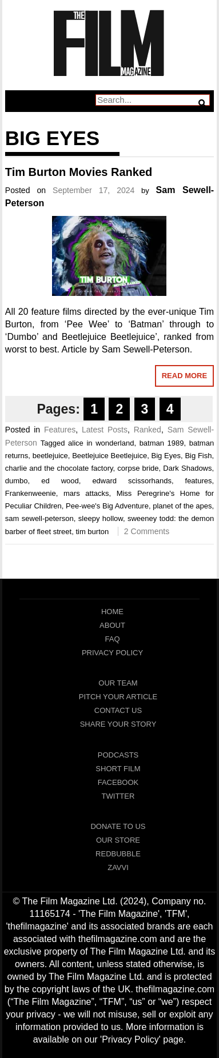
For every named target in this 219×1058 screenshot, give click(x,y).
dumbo (16, 480)
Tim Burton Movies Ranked (78, 172)
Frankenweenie (30, 493)
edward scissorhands (132, 480)
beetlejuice (50, 455)
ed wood (60, 480)
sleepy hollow (100, 518)
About (112, 625)
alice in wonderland (101, 443)
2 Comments (146, 531)
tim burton (92, 531)
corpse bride (137, 468)
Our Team (117, 683)
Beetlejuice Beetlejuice (109, 455)
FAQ (112, 639)
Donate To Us (117, 826)
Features (59, 429)
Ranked (147, 429)
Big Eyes (166, 455)
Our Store (118, 840)
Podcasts (118, 755)
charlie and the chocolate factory (59, 468)
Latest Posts (105, 429)
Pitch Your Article (118, 696)
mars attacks (86, 493)
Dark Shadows (187, 468)
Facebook (118, 782)
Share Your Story (118, 724)
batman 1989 (162, 443)
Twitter (118, 796)
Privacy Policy (112, 652)
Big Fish (198, 455)
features (198, 480)
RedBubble (118, 853)
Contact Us (118, 710)
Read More (184, 375)
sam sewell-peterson (39, 518)
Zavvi (118, 867)
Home (112, 611)
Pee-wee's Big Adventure (107, 506)
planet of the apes (182, 506)
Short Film (117, 768)
